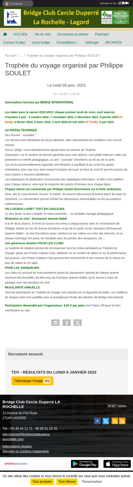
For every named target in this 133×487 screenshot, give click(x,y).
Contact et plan (14, 42)
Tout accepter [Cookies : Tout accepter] (42, 481)
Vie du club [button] (43, 34)
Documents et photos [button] (72, 34)
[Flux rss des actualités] (115, 421)
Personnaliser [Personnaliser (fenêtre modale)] (92, 481)
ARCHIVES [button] (113, 42)
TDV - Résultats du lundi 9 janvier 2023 (53, 372)
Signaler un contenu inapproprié (25, 451)
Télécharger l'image (32, 381)
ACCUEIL (21, 34)
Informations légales (17, 446)
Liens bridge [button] (41, 42)
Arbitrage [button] (91, 42)
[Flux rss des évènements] (122, 421)
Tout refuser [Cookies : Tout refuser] (67, 481)
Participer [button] (102, 34)
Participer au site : (114, 3)
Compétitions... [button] (67, 42)
